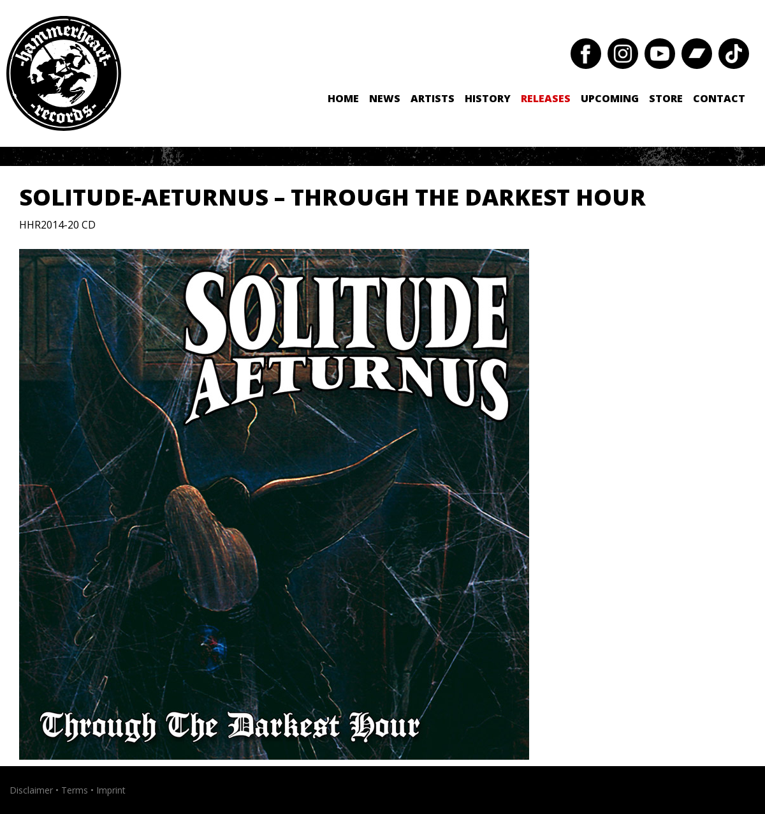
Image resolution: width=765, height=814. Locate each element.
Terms (74, 790)
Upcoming (610, 98)
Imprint (111, 790)
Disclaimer (31, 790)
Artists (433, 98)
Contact (719, 98)
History (488, 98)
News (384, 98)
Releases (546, 98)
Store (666, 98)
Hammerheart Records (63, 73)
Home (343, 98)
